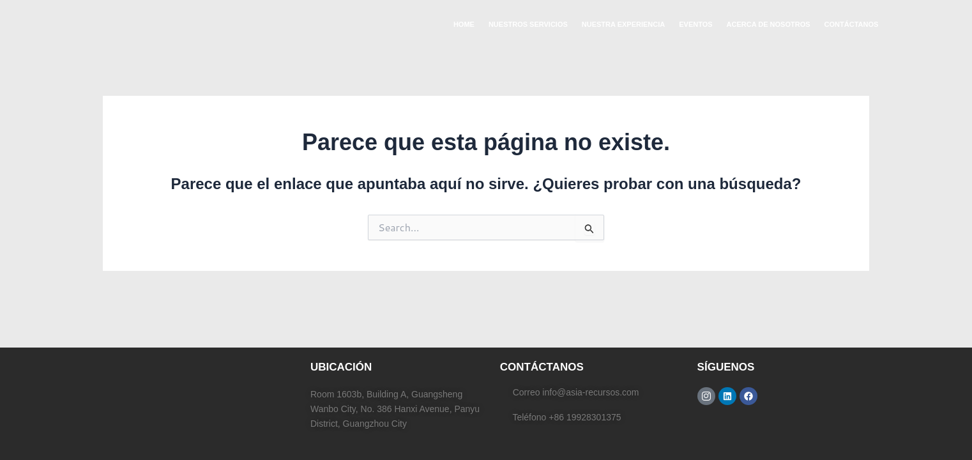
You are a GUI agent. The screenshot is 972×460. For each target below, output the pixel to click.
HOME (464, 24)
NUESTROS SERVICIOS (528, 24)
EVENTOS (695, 24)
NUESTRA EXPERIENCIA (623, 24)
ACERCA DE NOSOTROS (768, 24)
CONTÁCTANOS (851, 24)
